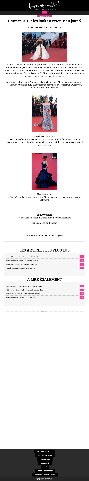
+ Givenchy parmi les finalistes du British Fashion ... (24, 286)
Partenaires (45, 459)
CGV (45, 467)
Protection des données (45, 475)
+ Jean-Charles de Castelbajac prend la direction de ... (24, 257)
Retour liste (44, 16)
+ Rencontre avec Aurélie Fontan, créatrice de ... (22, 260)
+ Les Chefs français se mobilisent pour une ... (22, 264)
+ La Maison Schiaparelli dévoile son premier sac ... (24, 294)
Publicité (45, 463)
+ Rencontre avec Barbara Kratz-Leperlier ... (21, 297)
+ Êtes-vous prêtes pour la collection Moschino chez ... (25, 290)
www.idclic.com (48, 479)
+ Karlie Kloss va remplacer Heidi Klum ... (20, 268)
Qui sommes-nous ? (44, 451)
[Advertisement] (44, 346)
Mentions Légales (45, 471)
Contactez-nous (45, 455)
